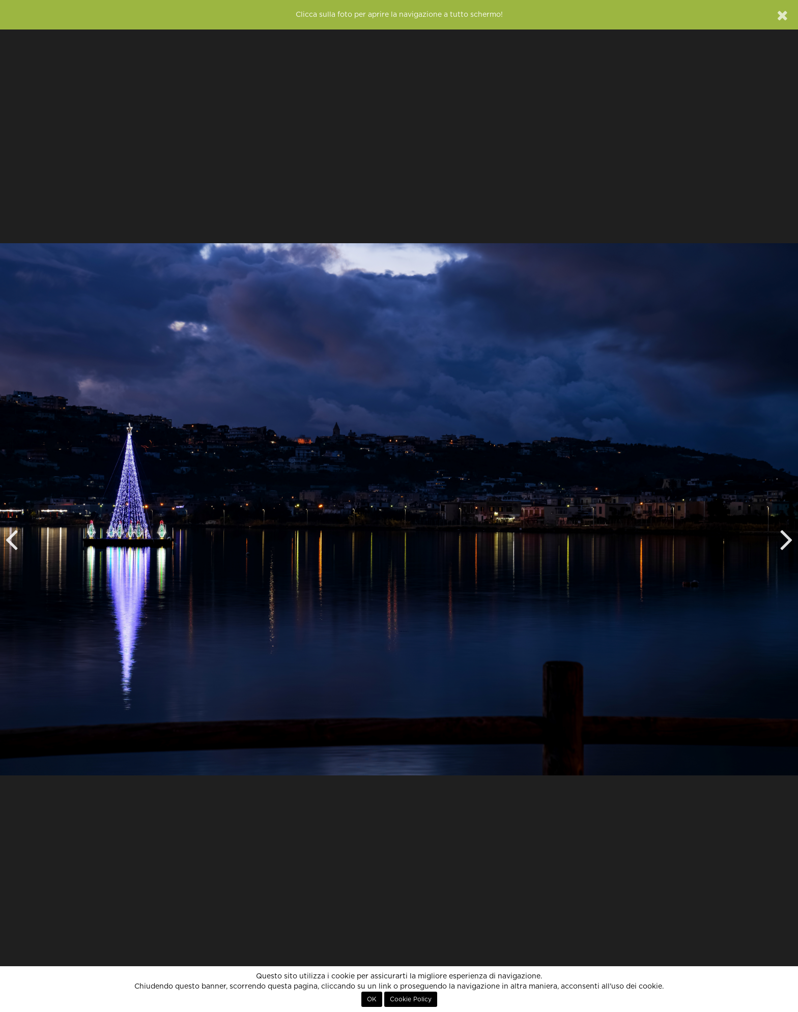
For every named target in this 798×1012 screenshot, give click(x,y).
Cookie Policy (411, 999)
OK (372, 999)
